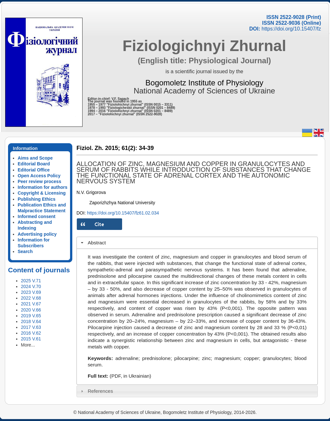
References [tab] (96, 391)
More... (28, 344)
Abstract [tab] (92, 242)
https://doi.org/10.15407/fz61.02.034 (123, 212)
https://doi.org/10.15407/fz (291, 28)
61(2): (129, 148)
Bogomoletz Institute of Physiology (204, 82)
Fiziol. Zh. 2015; (98, 148)
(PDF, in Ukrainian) (130, 376)
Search (25, 251)
